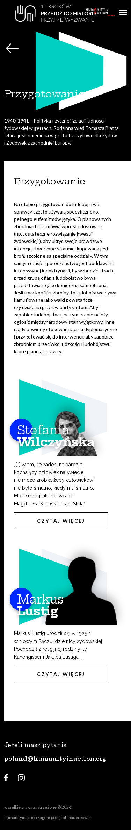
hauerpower (80, 817)
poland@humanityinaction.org (55, 758)
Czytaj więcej (61, 521)
